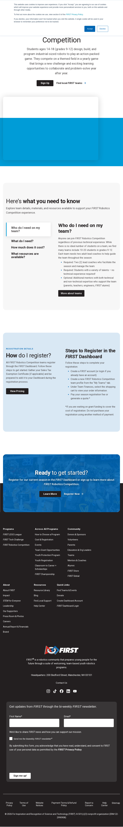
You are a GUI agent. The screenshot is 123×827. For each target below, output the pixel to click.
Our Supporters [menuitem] (10, 611)
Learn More (50, 494)
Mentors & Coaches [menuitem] (77, 560)
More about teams (71, 293)
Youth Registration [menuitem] (44, 560)
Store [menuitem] (73, 571)
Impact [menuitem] (6, 596)
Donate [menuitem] (60, 596)
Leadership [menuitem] (8, 606)
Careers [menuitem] (7, 622)
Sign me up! (20, 775)
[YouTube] (75, 691)
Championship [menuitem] (45, 574)
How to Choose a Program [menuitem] (47, 534)
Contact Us (61, 683)
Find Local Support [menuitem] (42, 601)
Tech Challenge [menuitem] (13, 540)
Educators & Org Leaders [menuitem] (79, 550)
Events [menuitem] (38, 545)
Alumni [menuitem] (71, 566)
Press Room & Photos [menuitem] (13, 616)
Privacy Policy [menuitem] (9, 804)
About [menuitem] (9, 590)
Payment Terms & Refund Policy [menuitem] (64, 804)
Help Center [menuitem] (39, 606)
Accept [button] (90, 29)
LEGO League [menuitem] (12, 534)
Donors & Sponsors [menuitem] (77, 534)
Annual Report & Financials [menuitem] (15, 627)
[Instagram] (48, 691)
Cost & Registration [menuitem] (44, 540)
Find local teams (69, 83)
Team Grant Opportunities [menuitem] (47, 550)
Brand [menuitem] (6, 632)
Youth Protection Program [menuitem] (47, 555)
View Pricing (17, 391)
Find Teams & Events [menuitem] (67, 590)
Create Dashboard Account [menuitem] (70, 601)
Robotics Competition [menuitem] (16, 545)
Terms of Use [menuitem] (24, 804)
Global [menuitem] (73, 576)
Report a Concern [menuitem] (89, 804)
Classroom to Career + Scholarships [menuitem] (45, 567)
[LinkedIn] (68, 691)
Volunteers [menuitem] (73, 540)
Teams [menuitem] (71, 555)
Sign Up (45, 83)
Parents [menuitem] (71, 545)
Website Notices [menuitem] (39, 804)
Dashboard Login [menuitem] (68, 606)
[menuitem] (15, 601)
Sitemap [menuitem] (116, 803)
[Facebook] (61, 691)
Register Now (72, 494)
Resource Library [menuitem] (42, 590)
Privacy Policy (74, 14)
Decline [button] (103, 29)
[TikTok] (55, 691)
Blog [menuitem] (36, 596)
